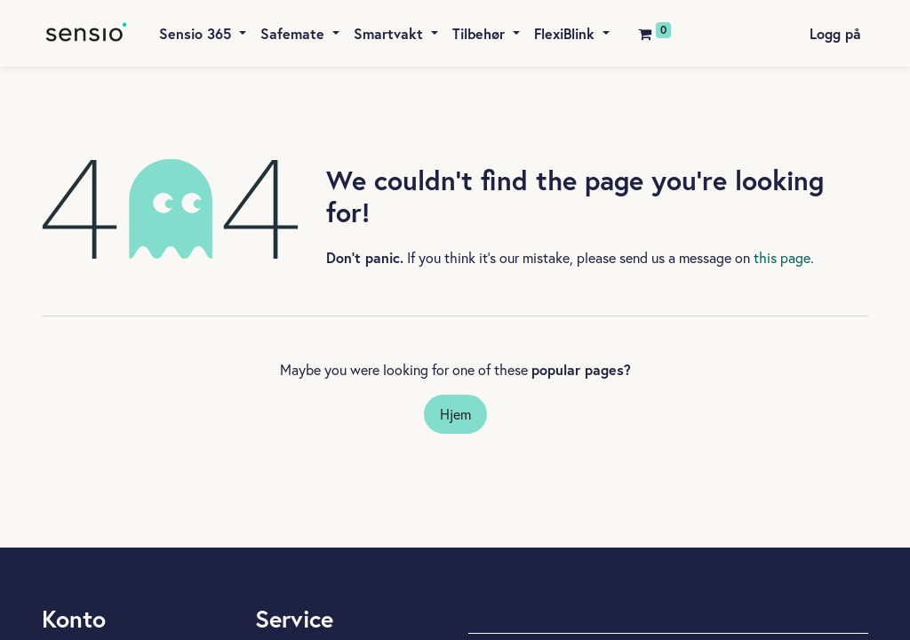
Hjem (455, 413)
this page (782, 257)
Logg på (835, 33)
